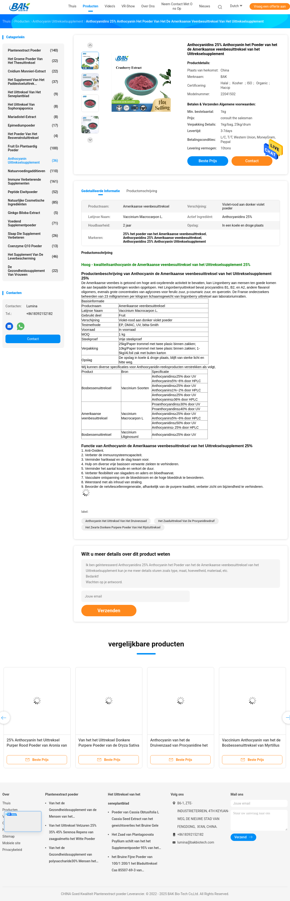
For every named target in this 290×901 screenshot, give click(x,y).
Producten (10, 810)
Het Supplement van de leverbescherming (33, 256)
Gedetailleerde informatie (100, 191)
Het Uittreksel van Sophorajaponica (33, 106)
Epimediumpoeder (33, 125)
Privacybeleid (12, 850)
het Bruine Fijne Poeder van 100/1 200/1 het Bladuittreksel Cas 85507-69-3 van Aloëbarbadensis (134, 864)
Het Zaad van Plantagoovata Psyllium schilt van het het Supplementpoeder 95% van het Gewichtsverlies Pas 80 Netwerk (136, 842)
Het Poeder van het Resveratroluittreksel (33, 136)
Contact (33, 339)
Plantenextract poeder (33, 50)
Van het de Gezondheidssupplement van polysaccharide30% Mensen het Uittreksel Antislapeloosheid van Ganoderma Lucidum (73, 855)
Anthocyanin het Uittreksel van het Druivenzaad (116, 521)
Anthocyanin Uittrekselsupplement (33, 160)
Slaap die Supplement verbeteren (33, 235)
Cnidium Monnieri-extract (33, 71)
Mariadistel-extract (33, 116)
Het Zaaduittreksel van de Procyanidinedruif (186, 521)
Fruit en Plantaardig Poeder (33, 148)
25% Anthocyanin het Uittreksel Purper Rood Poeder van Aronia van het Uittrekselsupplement (37, 745)
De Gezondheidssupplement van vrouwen (33, 270)
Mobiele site (11, 843)
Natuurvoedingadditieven (33, 171)
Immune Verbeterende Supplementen (33, 181)
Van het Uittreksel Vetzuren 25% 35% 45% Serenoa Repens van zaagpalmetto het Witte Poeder (73, 832)
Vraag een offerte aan (270, 6)
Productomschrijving (141, 191)
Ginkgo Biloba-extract (33, 212)
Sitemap (8, 836)
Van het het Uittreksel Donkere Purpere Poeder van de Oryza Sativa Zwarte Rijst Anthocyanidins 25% (108, 745)
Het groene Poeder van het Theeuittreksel (33, 61)
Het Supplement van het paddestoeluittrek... (33, 81)
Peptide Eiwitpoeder (33, 192)
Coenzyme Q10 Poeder (33, 246)
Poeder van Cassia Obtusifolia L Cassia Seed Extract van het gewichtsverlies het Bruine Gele (135, 818)
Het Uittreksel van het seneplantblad (33, 94)
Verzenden (108, 610)
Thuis (6, 803)
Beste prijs (208, 161)
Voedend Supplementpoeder (33, 223)
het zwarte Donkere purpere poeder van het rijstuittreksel (122, 527)
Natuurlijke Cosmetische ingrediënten (33, 202)
